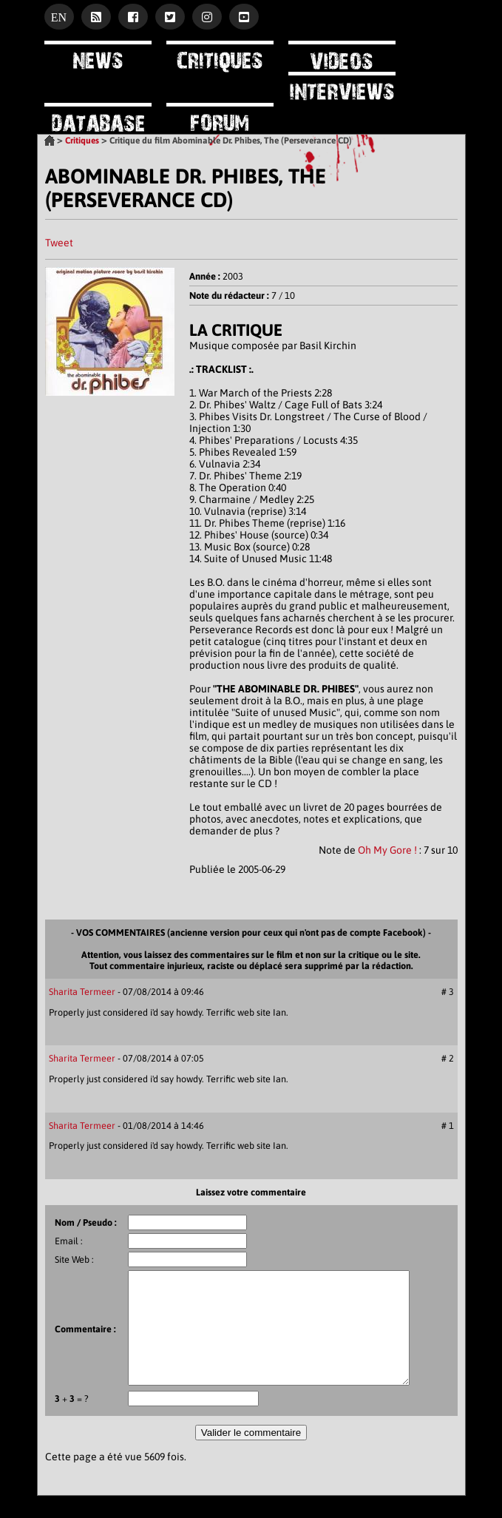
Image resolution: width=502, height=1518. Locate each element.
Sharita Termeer (82, 991)
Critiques (82, 140)
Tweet (59, 243)
